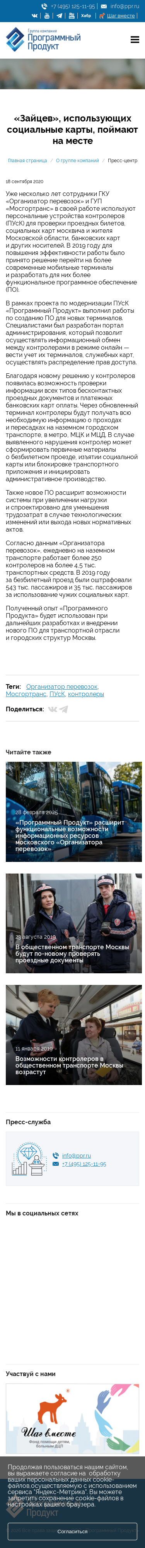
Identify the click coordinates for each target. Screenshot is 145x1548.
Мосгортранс (26, 694)
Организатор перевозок (61, 686)
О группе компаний (77, 160)
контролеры (86, 694)
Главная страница (27, 160)
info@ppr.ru (125, 6)
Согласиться (73, 1531)
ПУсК (57, 694)
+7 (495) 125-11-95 (73, 6)
